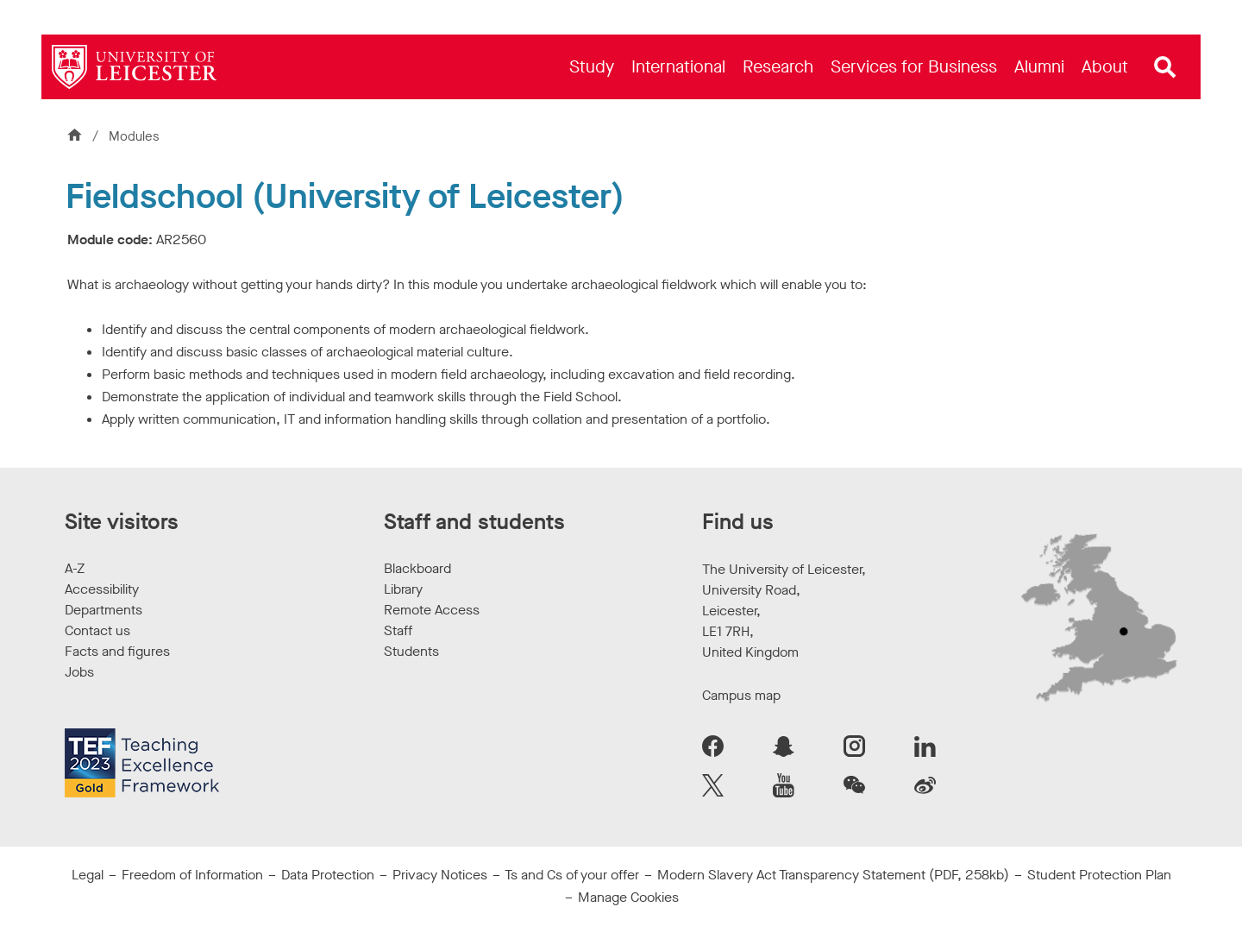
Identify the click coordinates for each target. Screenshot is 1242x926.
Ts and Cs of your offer (572, 875)
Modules (134, 136)
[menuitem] (592, 67)
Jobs (79, 672)
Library (403, 589)
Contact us (97, 630)
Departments (103, 610)
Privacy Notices (439, 875)
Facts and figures (117, 651)
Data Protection (327, 875)
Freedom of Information (192, 875)
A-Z (75, 568)
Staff (398, 630)
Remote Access (432, 610)
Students (411, 651)
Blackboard (417, 568)
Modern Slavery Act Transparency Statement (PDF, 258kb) (833, 875)
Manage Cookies (628, 897)
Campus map (741, 695)
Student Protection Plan (1099, 875)
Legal (88, 875)
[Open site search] (1165, 67)
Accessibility (102, 589)
